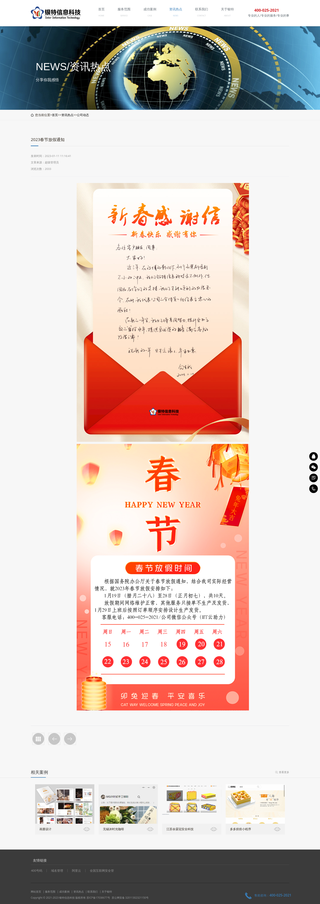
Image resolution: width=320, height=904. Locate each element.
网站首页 (36, 891)
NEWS (175, 16)
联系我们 (92, 891)
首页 (55, 115)
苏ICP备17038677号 (98, 897)
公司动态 (83, 115)
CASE (150, 16)
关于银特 (107, 891)
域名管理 (57, 870)
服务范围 (50, 891)
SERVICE (124, 16)
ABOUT (227, 16)
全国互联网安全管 (102, 870)
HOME (101, 16)
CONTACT (201, 16)
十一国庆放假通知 (54, 739)
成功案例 (64, 891)
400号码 (36, 870)
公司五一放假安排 (70, 739)
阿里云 (76, 870)
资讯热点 (67, 115)
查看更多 (284, 772)
